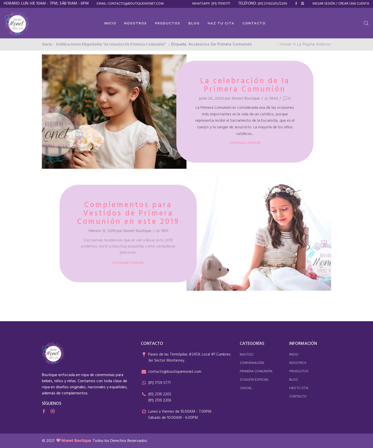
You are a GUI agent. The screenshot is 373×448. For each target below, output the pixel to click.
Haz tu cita (221, 23)
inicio (293, 355)
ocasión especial (254, 380)
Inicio (110, 23)
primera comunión (256, 371)
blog (293, 380)
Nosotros (135, 23)
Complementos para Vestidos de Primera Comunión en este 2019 (128, 213)
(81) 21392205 (268, 4)
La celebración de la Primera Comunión (245, 85)
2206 (283, 4)
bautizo (246, 355)
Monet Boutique (246, 98)
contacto (298, 396)
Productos (167, 23)
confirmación (252, 363)
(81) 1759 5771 (159, 383)
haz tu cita (298, 388)
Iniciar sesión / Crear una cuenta (341, 4)
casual (246, 388)
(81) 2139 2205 (159, 394)
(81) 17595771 (220, 4)
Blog (194, 23)
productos (299, 371)
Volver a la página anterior (305, 44)
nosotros (298, 363)
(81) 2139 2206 (159, 400)
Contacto (254, 23)
